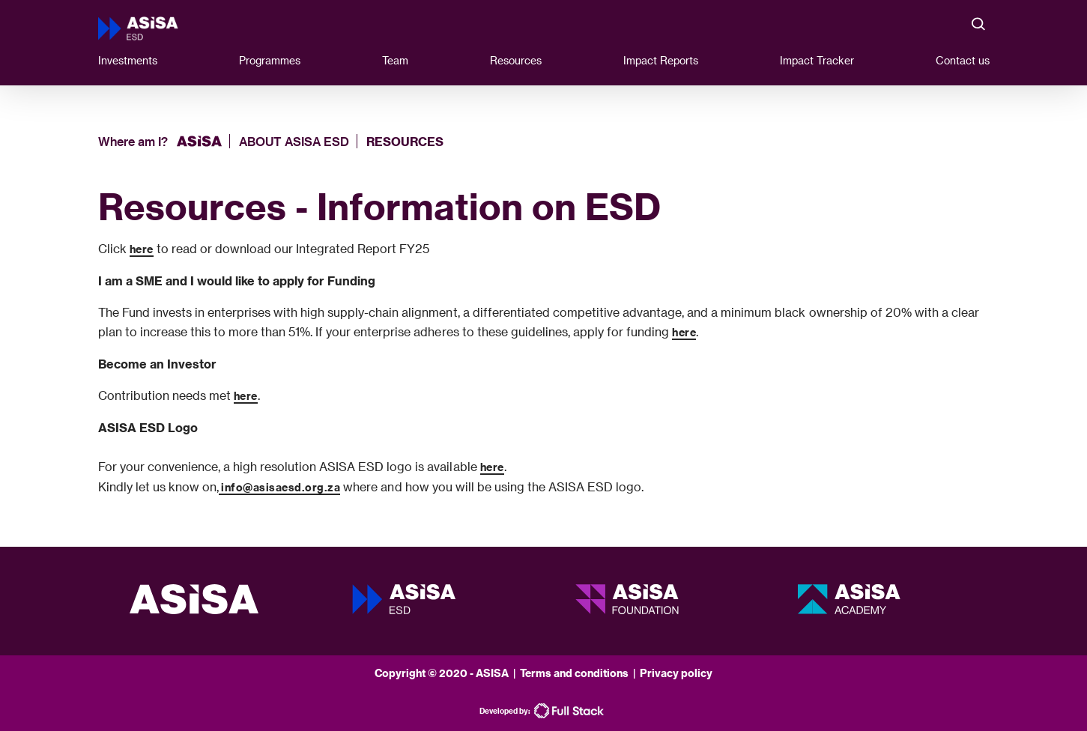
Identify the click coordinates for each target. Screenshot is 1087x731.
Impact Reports (660, 60)
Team (395, 60)
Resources (516, 60)
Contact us (963, 60)
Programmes (269, 60)
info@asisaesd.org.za (280, 487)
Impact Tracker (817, 60)
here (142, 249)
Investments (127, 60)
